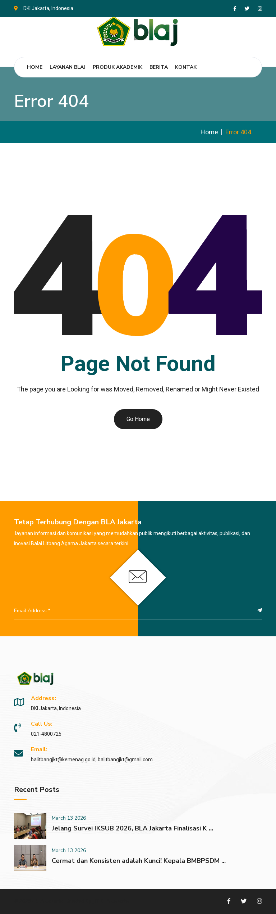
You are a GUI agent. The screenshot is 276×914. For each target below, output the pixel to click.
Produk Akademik (117, 67)
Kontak (186, 67)
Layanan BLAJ (68, 67)
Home (34, 67)
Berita (159, 67)
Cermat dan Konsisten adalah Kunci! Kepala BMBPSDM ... (139, 860)
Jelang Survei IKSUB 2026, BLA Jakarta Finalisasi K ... (132, 828)
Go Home (138, 419)
